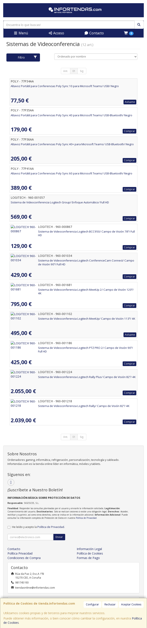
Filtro (27, 57)
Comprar (129, 131)
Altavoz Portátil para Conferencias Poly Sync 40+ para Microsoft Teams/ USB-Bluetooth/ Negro (72, 144)
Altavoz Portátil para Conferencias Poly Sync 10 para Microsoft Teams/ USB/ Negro (65, 86)
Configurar (92, 604)
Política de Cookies (90, 553)
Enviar (59, 537)
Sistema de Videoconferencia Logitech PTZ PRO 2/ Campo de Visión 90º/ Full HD (63, 348)
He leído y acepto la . (38, 527)
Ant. (65, 71)
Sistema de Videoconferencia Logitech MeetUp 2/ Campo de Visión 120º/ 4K (60, 290)
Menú (20, 33)
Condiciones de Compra (24, 558)
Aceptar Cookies (131, 604)
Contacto (94, 33)
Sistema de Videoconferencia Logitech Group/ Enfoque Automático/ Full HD (60, 202)
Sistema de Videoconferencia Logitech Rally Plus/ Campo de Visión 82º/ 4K (59, 377)
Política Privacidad (19, 553)
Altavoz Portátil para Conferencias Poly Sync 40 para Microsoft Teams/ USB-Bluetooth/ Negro (71, 115)
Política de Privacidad (86, 517)
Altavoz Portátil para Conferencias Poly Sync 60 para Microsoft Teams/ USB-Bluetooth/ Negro (71, 173)
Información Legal (89, 549)
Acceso (56, 33)
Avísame (130, 102)
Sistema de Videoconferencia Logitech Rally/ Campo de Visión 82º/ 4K (56, 406)
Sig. (82, 71)
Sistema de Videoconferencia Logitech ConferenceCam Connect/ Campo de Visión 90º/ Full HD (73, 260)
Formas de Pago (88, 558)
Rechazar (110, 604)
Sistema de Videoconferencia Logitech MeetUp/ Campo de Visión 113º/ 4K (59, 318)
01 (73, 71)
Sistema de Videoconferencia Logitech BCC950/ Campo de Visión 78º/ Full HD (61, 231)
